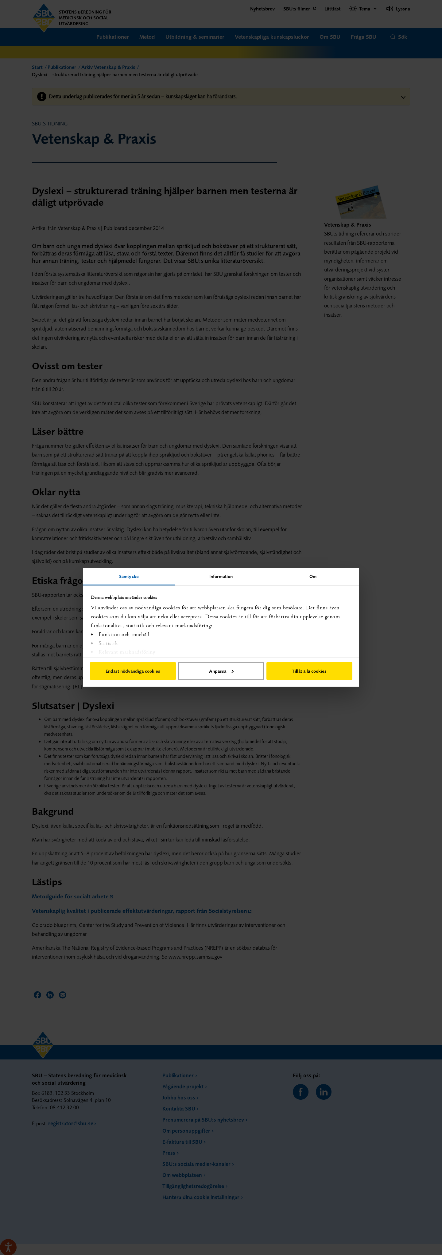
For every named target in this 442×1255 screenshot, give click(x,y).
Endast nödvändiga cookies (133, 670)
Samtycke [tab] (129, 576)
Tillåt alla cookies (309, 670)
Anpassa (221, 670)
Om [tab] (312, 576)
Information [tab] (221, 576)
